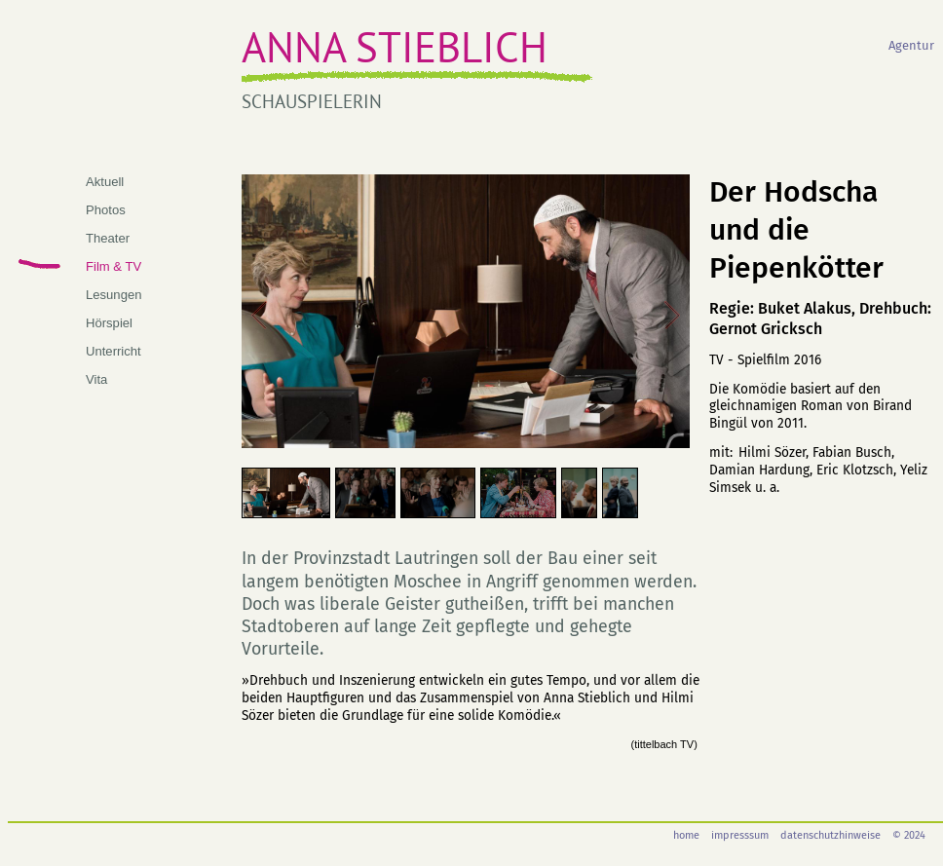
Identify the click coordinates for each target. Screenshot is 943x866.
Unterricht (113, 351)
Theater (108, 238)
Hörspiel (109, 323)
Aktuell (105, 181)
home (686, 835)
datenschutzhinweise (830, 835)
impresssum (740, 835)
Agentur (911, 45)
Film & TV (113, 266)
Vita (96, 379)
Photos (106, 210)
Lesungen (113, 294)
